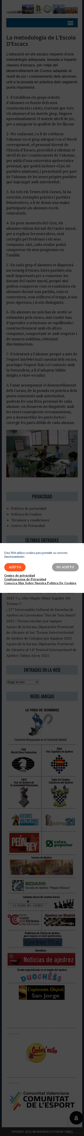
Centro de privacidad (19, 575)
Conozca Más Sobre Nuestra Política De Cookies (40, 583)
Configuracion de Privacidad (25, 579)
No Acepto (65, 567)
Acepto (15, 567)
